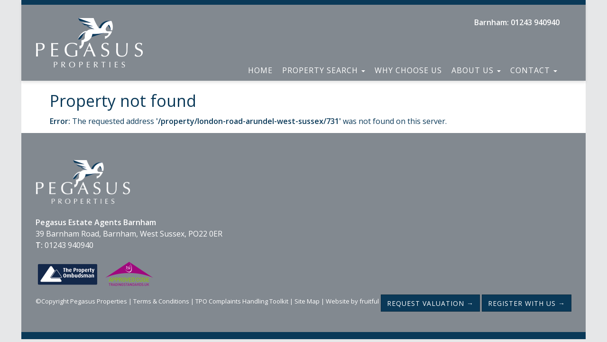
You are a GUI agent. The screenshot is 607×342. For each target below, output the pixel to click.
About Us (476, 70)
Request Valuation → (430, 303)
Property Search (323, 70)
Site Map (307, 301)
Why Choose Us (408, 70)
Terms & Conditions (161, 301)
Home (260, 70)
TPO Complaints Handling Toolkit (241, 301)
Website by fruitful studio (362, 301)
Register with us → (526, 303)
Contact (533, 70)
